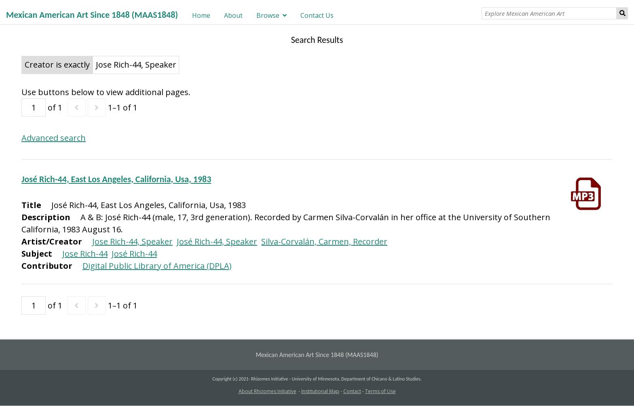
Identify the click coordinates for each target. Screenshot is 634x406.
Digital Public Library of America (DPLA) (157, 265)
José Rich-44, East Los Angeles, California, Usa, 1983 (116, 179)
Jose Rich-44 (85, 253)
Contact (352, 391)
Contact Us (317, 15)
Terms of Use (380, 391)
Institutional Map (320, 391)
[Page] (33, 107)
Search (622, 13)
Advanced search (53, 137)
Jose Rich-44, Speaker (132, 241)
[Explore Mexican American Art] (549, 13)
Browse (267, 15)
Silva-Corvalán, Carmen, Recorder (324, 241)
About (233, 15)
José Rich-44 (134, 253)
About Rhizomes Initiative (267, 391)
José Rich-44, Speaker (217, 241)
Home (201, 15)
